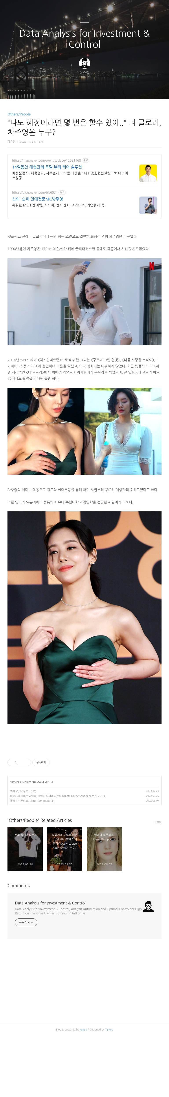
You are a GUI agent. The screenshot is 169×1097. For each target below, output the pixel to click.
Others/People (19, 114)
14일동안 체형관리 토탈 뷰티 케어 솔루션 (47, 167)
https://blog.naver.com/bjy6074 (35, 192)
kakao (83, 1091)
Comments (18, 947)
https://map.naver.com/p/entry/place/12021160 (46, 160)
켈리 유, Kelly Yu (19, 853)
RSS (91, 90)
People (26, 844)
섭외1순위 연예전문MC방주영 (37, 199)
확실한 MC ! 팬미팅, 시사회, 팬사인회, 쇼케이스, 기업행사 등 (58, 205)
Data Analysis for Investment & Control (84, 39)
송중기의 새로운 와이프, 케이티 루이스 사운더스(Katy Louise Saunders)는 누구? (55, 858)
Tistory (109, 1091)
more (158, 883)
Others (15, 844)
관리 (106, 90)
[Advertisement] (84, 778)
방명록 (77, 90)
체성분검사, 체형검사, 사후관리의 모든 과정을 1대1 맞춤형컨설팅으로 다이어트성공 (70, 175)
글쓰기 (62, 90)
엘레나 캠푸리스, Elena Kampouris (30, 862)
